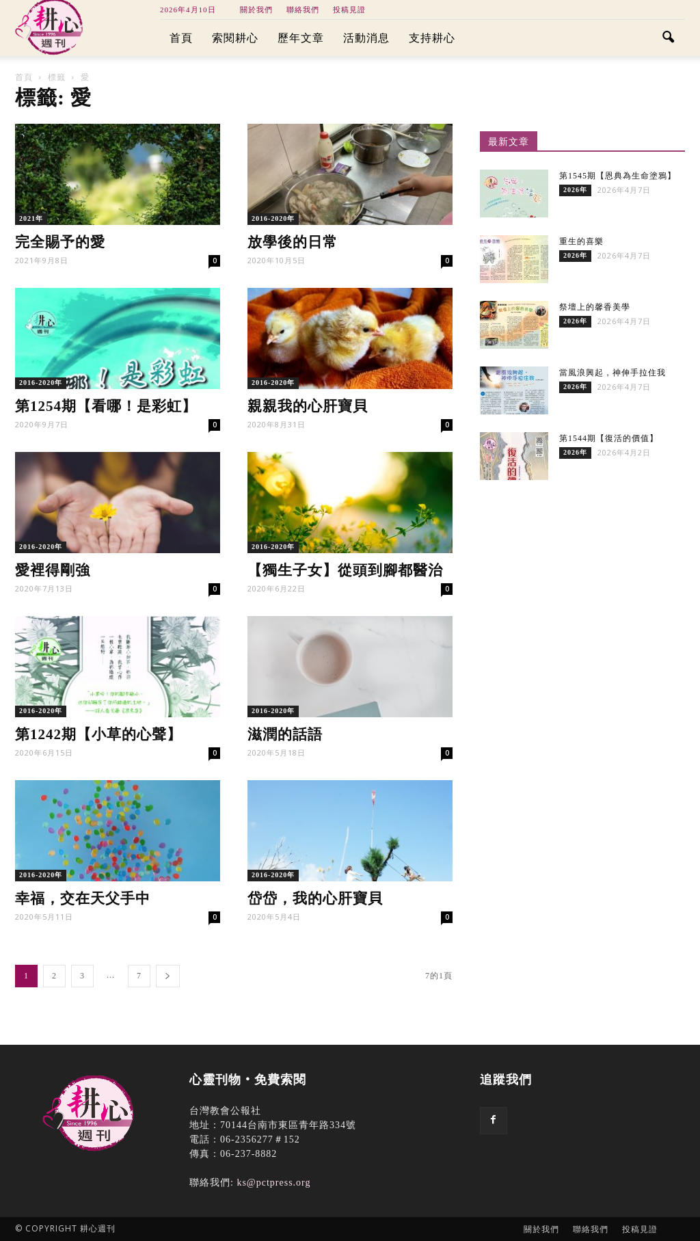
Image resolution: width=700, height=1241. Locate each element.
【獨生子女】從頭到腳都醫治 (345, 570)
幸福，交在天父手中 (82, 898)
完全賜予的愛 (60, 242)
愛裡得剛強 (52, 570)
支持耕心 (432, 38)
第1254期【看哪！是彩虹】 (106, 406)
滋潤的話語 (285, 734)
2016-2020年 (273, 218)
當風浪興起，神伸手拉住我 (612, 372)
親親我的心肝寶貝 (307, 406)
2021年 (31, 218)
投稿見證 (349, 9)
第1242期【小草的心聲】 (98, 734)
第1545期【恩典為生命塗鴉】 (617, 176)
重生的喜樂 (581, 241)
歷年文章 (301, 38)
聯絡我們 (302, 9)
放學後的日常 (292, 242)
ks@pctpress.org (273, 1182)
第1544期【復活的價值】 (608, 438)
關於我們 (256, 9)
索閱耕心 (235, 38)
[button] (668, 38)
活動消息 (366, 38)
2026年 (575, 190)
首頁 (181, 38)
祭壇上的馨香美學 (594, 307)
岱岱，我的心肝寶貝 (315, 898)
